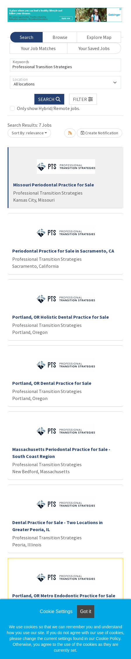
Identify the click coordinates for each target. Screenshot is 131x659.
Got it (85, 611)
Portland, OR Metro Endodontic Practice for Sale (63, 595)
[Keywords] (65, 65)
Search (26, 37)
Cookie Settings (56, 611)
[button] (83, 99)
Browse (60, 37)
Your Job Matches (38, 48)
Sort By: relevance (28, 132)
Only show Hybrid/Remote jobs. (48, 108)
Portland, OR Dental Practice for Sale (51, 383)
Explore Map (99, 37)
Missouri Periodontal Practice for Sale (53, 185)
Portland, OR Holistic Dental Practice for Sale (60, 317)
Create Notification (99, 132)
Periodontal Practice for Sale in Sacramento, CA (63, 251)
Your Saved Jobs (94, 48)
